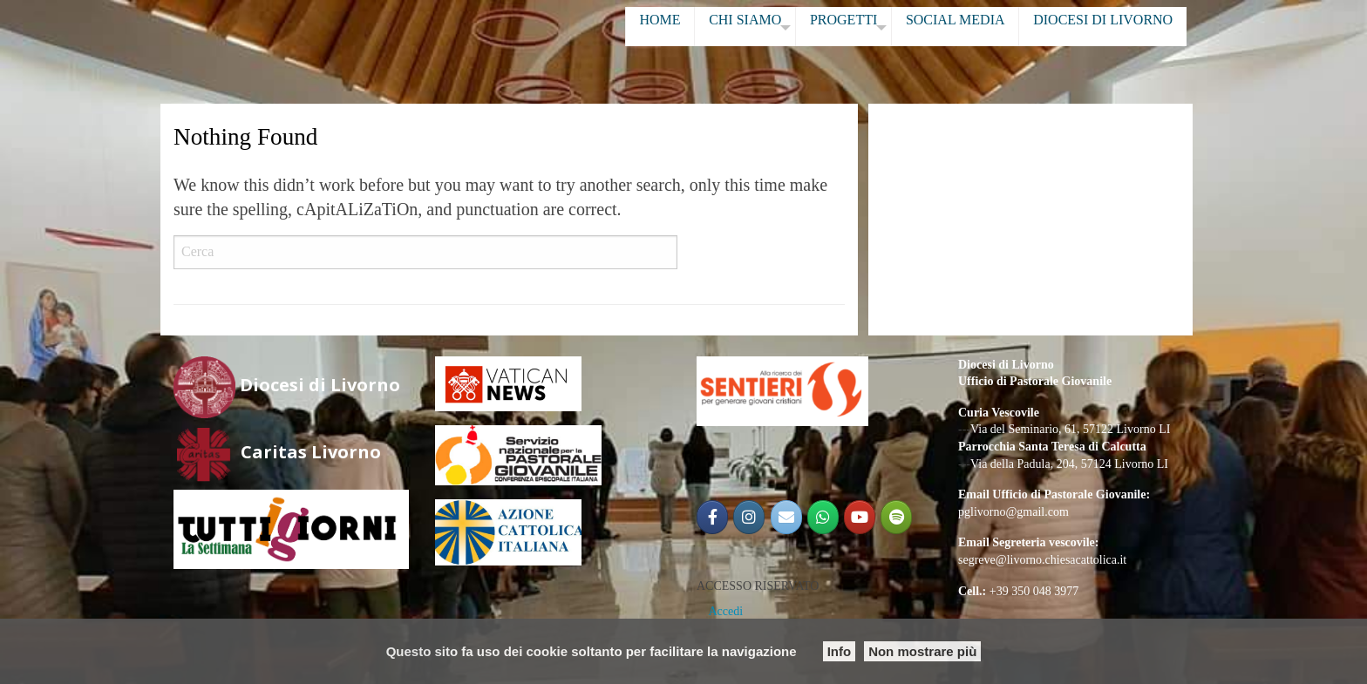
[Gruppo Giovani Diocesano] (823, 517)
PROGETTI (843, 19)
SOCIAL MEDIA (955, 19)
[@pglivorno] (749, 517)
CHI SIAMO (745, 19)
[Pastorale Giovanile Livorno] (859, 517)
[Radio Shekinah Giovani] (896, 517)
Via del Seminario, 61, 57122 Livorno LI (1070, 429)
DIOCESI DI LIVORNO (1103, 19)
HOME (659, 19)
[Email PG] (786, 517)
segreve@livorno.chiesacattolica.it (1042, 559)
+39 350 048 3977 (1034, 591)
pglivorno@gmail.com (1013, 511)
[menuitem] (660, 26)
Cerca (705, 253)
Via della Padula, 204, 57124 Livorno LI (1069, 464)
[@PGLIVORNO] (712, 517)
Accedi (726, 611)
